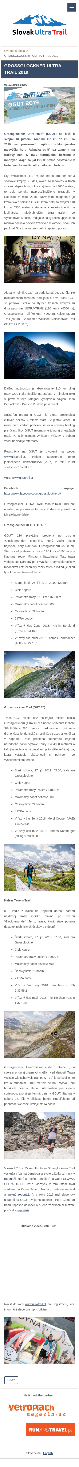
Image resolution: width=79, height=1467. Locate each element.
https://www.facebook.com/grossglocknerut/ (32, 493)
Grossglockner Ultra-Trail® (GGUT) (30, 134)
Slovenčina (33, 1453)
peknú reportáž (18, 1194)
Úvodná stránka (14, 51)
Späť (11, 1380)
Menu (71, 7)
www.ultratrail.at (14, 456)
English (48, 1453)
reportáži (23, 1210)
